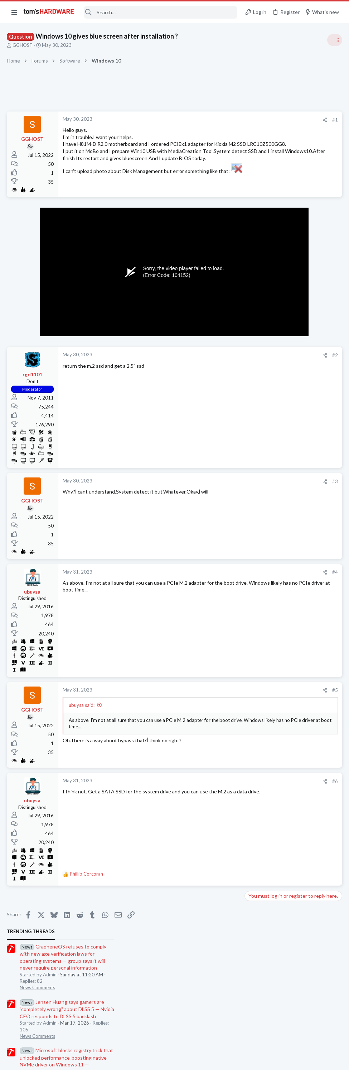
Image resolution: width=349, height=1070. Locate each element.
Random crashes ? (278, 599)
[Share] (210, 120)
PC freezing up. (275, 662)
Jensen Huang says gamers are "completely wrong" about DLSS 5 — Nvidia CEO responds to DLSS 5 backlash (294, 193)
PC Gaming (259, 323)
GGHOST (23, 45)
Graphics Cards (263, 710)
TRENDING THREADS (258, 115)
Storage (255, 585)
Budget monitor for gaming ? (290, 529)
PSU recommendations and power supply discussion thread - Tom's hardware (291, 345)
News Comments (265, 171)
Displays (256, 543)
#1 (220, 120)
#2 (220, 362)
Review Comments (266, 413)
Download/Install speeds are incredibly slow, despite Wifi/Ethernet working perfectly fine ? (290, 564)
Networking (259, 515)
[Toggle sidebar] (334, 40)
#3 (220, 488)
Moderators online (260, 729)
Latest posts (251, 487)
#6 (220, 788)
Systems (256, 613)
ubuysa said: (82, 712)
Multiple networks (278, 502)
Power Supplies (263, 372)
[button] (14, 12)
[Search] (161, 12)
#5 (220, 697)
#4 (220, 579)
